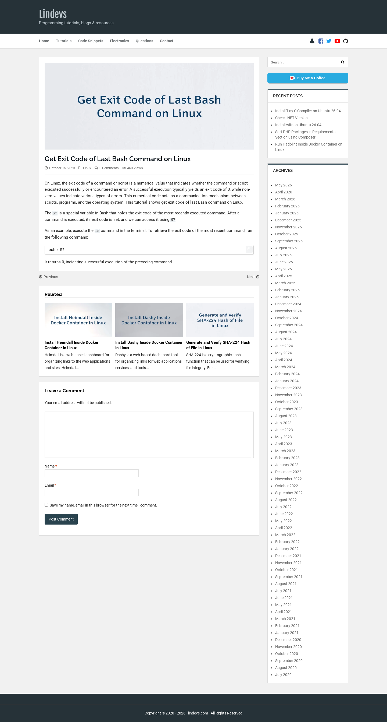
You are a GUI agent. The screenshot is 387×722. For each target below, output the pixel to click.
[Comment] (149, 439)
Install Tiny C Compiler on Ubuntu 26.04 (308, 111)
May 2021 (283, 605)
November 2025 (288, 227)
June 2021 (284, 598)
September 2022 (289, 493)
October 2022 (286, 486)
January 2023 (287, 465)
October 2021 (286, 570)
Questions (144, 41)
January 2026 (287, 213)
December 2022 (288, 472)
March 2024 (285, 367)
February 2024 (287, 374)
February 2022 (287, 542)
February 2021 (287, 626)
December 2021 (288, 556)
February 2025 (287, 290)
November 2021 (288, 563)
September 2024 (289, 325)
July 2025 (283, 255)
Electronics (119, 41)
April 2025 (283, 276)
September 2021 (289, 577)
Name (51, 474)
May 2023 (283, 437)
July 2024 (283, 339)
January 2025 (287, 297)
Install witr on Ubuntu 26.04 (298, 125)
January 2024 (287, 381)
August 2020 (286, 668)
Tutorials (63, 41)
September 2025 (289, 241)
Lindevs (53, 14)
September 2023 (289, 409)
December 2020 (288, 640)
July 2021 (283, 591)
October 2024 (286, 318)
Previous (48, 277)
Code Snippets (90, 41)
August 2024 (286, 332)
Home (44, 41)
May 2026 (283, 185)
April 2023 (283, 444)
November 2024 (288, 311)
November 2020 (288, 647)
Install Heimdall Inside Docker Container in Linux (71, 345)
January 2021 (287, 633)
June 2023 (284, 430)
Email (50, 493)
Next (253, 277)
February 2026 (287, 206)
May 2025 (283, 269)
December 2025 (288, 220)
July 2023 (283, 423)
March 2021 (285, 619)
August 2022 (286, 500)
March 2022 (285, 535)
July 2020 (283, 675)
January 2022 (287, 549)
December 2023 (288, 388)
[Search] (342, 62)
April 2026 (283, 192)
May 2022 (283, 521)
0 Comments (109, 168)
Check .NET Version (291, 118)
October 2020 (286, 654)
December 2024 (288, 304)
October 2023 (286, 402)
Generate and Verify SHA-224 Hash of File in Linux (218, 345)
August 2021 (286, 584)
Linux (87, 168)
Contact (166, 41)
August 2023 (286, 416)
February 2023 (287, 458)
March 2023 (285, 451)
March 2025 (285, 283)
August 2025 (286, 248)
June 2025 (284, 262)
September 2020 (289, 661)
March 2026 (285, 199)
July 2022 (283, 507)
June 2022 (284, 514)
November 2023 (288, 395)
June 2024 (284, 346)
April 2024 (283, 360)
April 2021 (283, 612)
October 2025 (286, 234)
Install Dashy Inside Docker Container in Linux (148, 345)
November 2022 (288, 479)
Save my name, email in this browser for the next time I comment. (103, 513)
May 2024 (283, 353)
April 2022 (283, 528)
